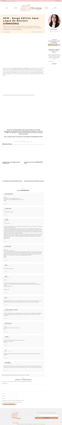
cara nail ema (8, 323)
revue (19, 141)
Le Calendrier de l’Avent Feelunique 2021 (12, 181)
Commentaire (4, 383)
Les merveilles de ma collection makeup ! (34, 182)
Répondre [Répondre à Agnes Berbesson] (5, 203)
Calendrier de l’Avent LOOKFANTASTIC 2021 (33, 163)
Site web (3, 398)
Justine (6, 336)
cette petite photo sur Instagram (21, 68)
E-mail (3, 396)
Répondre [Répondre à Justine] (5, 345)
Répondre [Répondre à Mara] (5, 271)
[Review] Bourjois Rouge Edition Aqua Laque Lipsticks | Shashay (17, 375)
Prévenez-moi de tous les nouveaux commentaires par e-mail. (13, 400)
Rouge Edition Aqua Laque (25, 141)
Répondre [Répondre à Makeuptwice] (5, 260)
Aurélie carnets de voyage (11, 309)
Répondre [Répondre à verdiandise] (5, 370)
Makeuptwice (8, 246)
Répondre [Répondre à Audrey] (5, 241)
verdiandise (8, 362)
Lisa (6, 297)
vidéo (31, 141)
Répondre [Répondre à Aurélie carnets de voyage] (5, 318)
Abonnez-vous (54, 63)
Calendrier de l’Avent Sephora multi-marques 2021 (11, 163)
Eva (6, 350)
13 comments (14, 15)
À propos (42, 412)
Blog (38, 412)
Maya (6, 276)
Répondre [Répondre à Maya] (5, 292)
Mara (6, 265)
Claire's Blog (8, 208)
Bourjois (15, 141)
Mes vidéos (48, 412)
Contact (54, 412)
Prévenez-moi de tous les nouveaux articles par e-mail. (12, 402)
